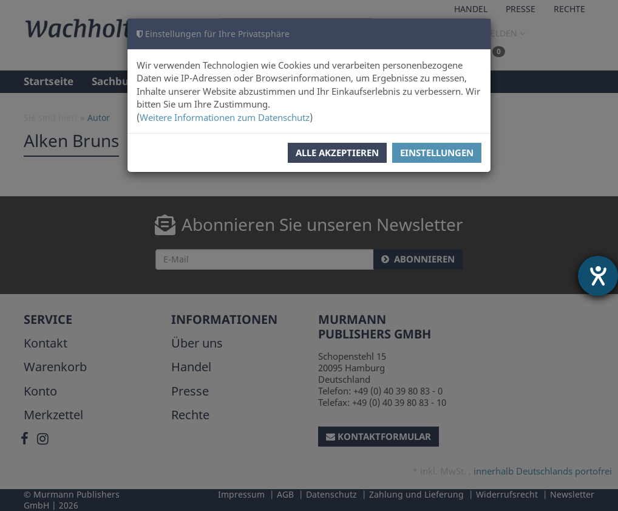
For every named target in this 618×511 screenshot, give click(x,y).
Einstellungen (437, 152)
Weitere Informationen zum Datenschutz (225, 117)
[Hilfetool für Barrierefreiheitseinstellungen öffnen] (598, 276)
